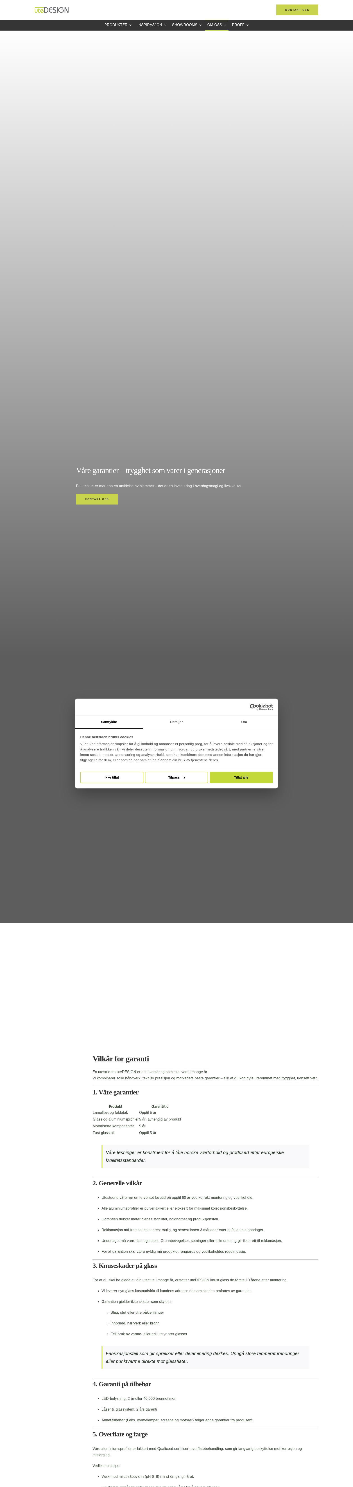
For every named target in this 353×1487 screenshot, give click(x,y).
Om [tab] (244, 722)
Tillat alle (241, 777)
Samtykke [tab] (109, 722)
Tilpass (176, 777)
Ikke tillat (111, 777)
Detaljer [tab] (176, 722)
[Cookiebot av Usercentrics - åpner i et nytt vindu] (253, 707)
